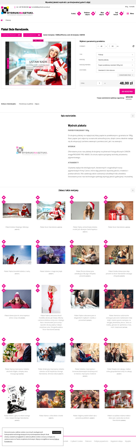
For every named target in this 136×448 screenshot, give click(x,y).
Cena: (83, 83)
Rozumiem (56, 432)
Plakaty (8, 20)
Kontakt (131, 7)
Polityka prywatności (101, 441)
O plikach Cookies (77, 441)
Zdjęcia (37, 104)
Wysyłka (128, 441)
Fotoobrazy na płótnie (26, 104)
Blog (126, 7)
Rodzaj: (82, 59)
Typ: (81, 54)
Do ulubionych (32, 35)
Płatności (88, 441)
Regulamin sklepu (117, 441)
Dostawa (83, 70)
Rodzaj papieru (85, 65)
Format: (83, 46)
